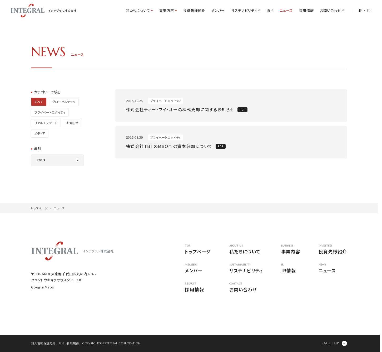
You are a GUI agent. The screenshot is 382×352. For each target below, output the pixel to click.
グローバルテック (63, 101)
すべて (38, 101)
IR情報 (290, 268)
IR (270, 10)
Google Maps (42, 287)
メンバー (218, 10)
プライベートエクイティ (49, 112)
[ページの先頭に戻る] (334, 343)
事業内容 (290, 249)
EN (369, 10)
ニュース (286, 10)
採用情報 (306, 10)
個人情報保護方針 (43, 343)
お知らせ (72, 122)
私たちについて (246, 249)
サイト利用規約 (69, 343)
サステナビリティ (245, 10)
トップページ (198, 249)
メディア (39, 133)
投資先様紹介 (194, 10)
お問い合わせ (332, 10)
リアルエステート (45, 122)
